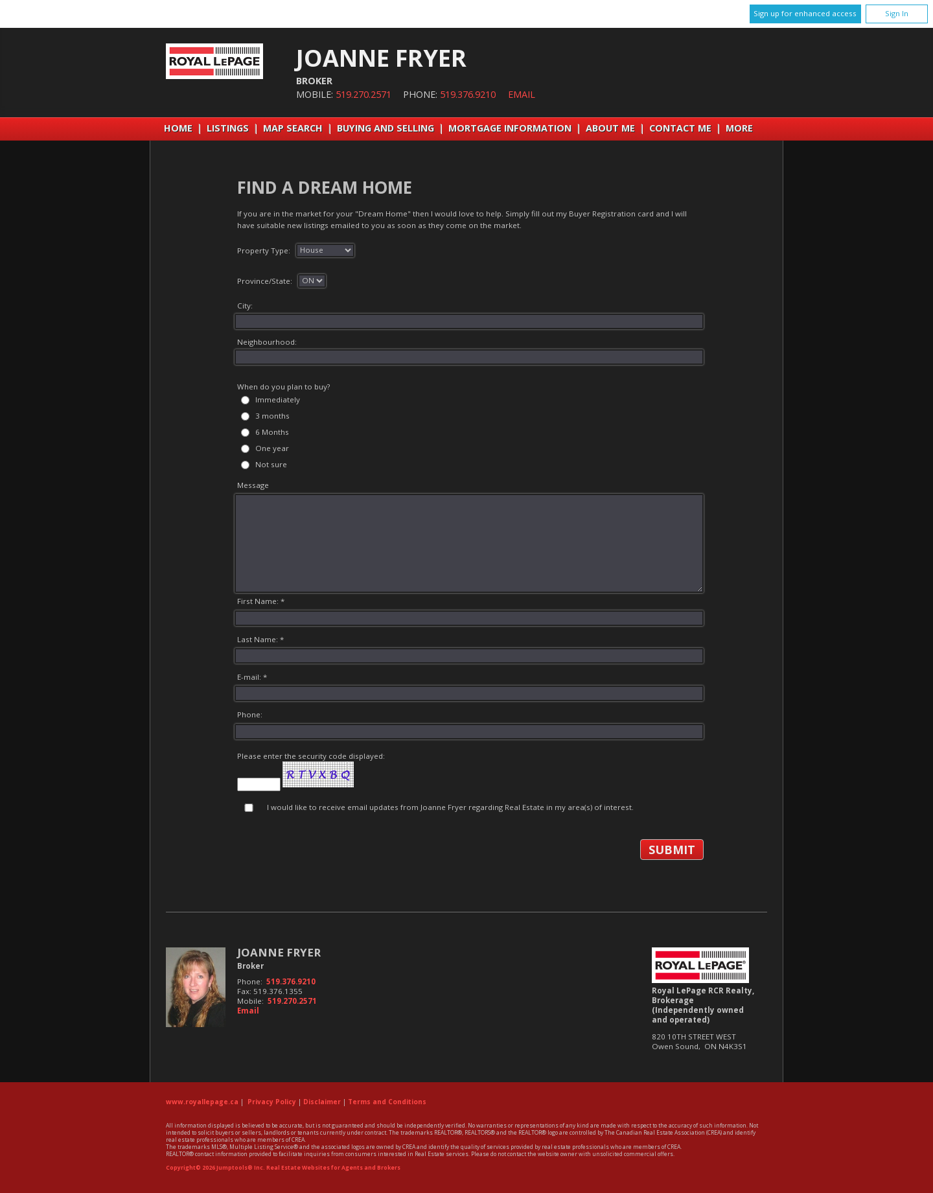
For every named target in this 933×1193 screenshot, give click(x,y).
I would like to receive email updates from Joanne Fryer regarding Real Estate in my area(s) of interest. (450, 807)
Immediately (277, 399)
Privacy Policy (272, 1101)
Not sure (271, 464)
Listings (228, 128)
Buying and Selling (385, 128)
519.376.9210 (468, 94)
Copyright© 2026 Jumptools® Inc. (215, 1168)
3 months (272, 416)
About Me (610, 128)
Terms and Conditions (387, 1101)
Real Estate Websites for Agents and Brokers (333, 1168)
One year (272, 448)
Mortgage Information (509, 128)
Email (521, 94)
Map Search (293, 128)
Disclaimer (322, 1101)
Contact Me (680, 128)
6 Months (272, 432)
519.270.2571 (363, 94)
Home (178, 128)
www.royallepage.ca (202, 1101)
